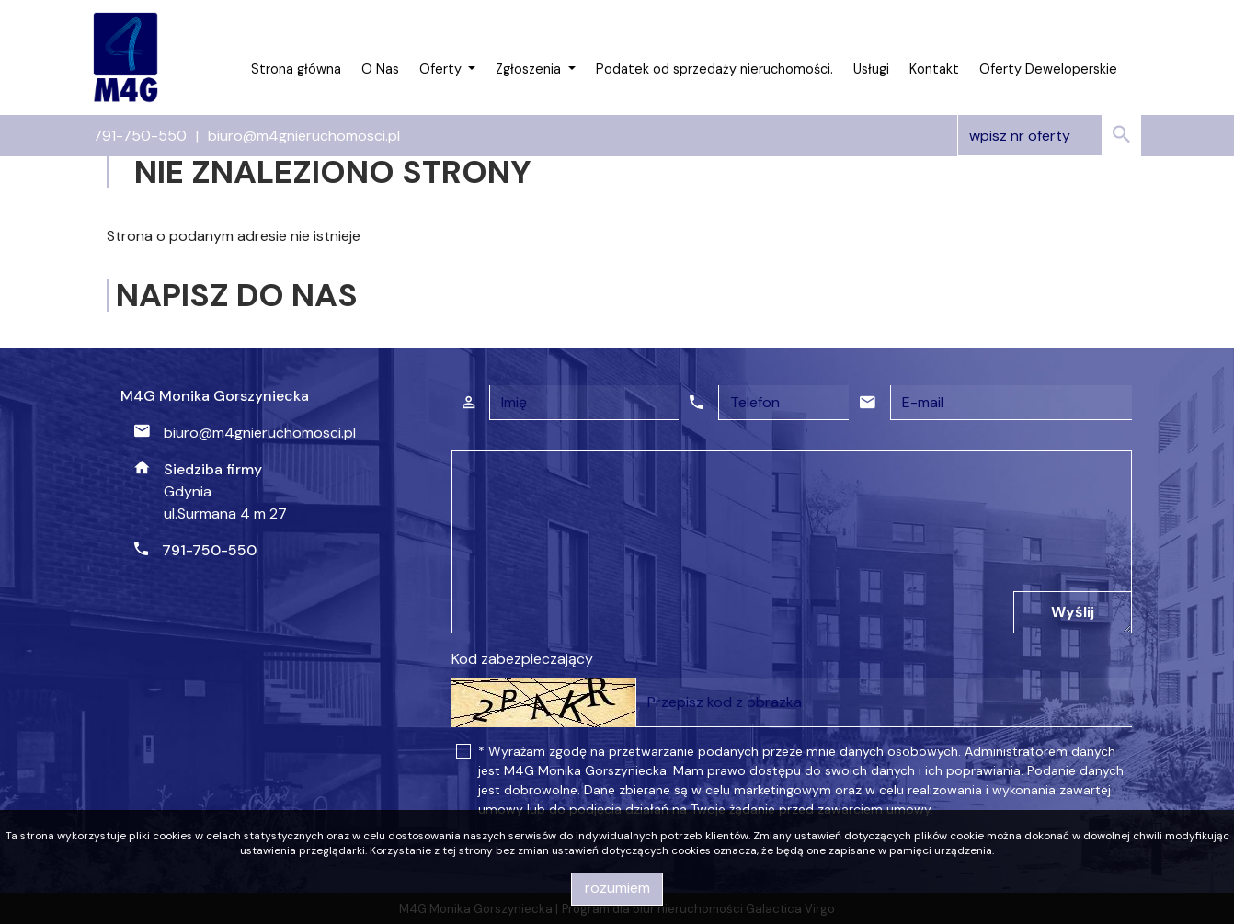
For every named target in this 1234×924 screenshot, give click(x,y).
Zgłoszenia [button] (530, 69)
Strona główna (296, 69)
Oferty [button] (442, 69)
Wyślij (1072, 612)
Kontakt (934, 69)
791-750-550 (140, 135)
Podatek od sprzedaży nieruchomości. (714, 69)
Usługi (871, 69)
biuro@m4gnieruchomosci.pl (304, 135)
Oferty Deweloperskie (1048, 69)
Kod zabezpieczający (522, 658)
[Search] (1049, 135)
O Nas (380, 69)
